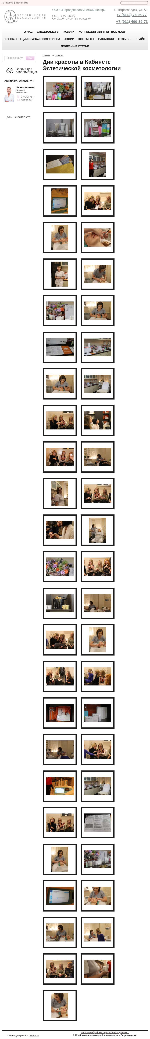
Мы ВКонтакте (19, 117)
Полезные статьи (75, 46)
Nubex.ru (34, 1035)
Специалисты (48, 31)
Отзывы (124, 39)
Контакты (86, 39)
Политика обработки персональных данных (105, 1032)
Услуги (68, 31)
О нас (28, 31)
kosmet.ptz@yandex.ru (32, 100)
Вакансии (106, 39)
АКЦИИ (69, 39)
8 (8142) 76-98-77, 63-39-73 (34, 97)
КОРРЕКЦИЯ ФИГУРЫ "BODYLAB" (102, 31)
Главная (47, 55)
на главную (7, 3)
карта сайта (22, 3)
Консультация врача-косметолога (32, 39)
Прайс (140, 39)
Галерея (59, 55)
